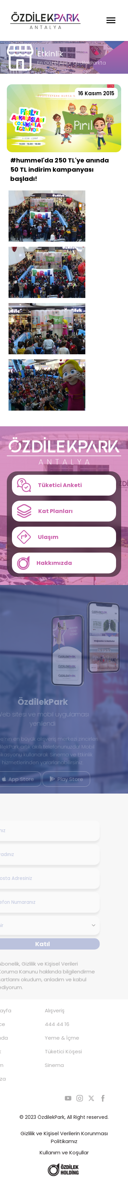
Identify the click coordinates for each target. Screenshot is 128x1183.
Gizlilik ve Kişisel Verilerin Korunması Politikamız (64, 1137)
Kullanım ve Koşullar (64, 1152)
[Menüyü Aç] (111, 20)
